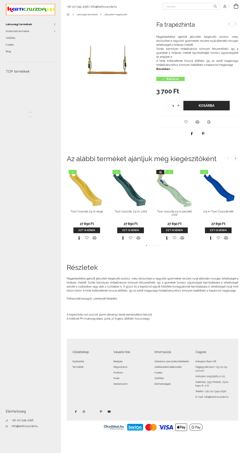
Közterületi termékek (17, 31)
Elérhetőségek (162, 383)
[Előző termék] (229, 24)
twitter (92, 411)
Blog (8, 51)
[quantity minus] (168, 105)
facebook (75, 411)
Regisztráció (120, 366)
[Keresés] (191, 6)
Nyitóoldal (78, 361)
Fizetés (10, 44)
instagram (84, 411)
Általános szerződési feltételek (171, 361)
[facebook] (191, 134)
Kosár (116, 378)
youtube (109, 411)
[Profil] (225, 6)
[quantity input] (173, 105)
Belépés (118, 361)
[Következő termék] (235, 24)
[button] (186, 122)
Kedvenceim (120, 383)
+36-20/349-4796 (23, 420)
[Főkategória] (69, 14)
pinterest (101, 411)
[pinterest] (203, 134)
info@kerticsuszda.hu (25, 426)
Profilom (118, 372)
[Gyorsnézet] (79, 238)
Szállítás (10, 37)
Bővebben (163, 69)
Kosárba (206, 106)
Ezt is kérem (87, 230)
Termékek (78, 366)
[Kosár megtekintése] (234, 6)
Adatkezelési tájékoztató (168, 366)
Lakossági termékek (19, 24)
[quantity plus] (178, 105)
